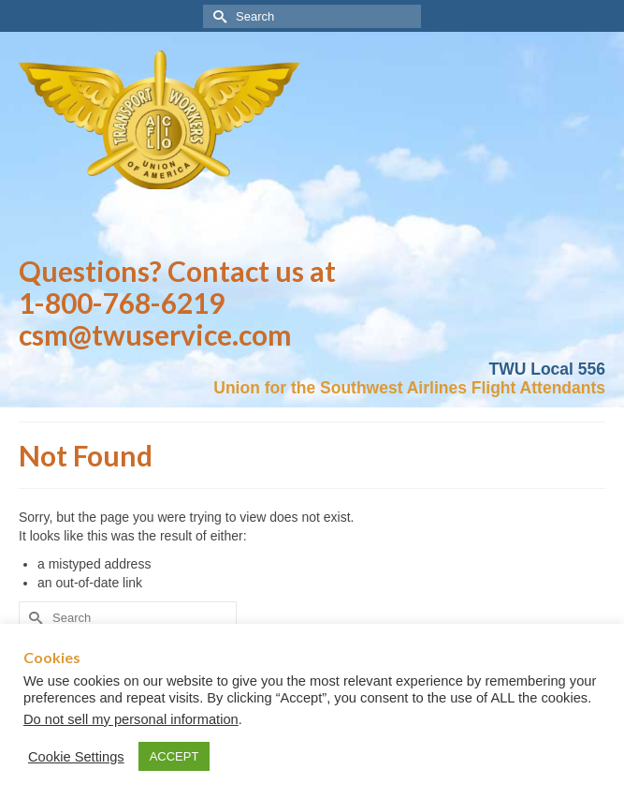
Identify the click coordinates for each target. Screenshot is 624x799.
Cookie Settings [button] (76, 756)
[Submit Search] (217, 16)
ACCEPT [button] (174, 756)
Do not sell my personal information (131, 719)
